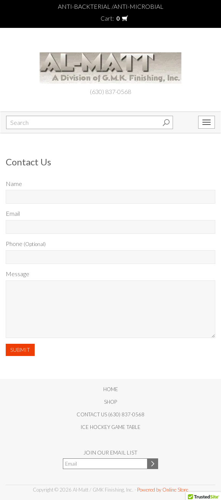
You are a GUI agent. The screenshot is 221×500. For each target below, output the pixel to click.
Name (14, 183)
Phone (26, 243)
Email (13, 213)
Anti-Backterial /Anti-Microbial (110, 6)
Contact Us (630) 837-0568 (110, 414)
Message (17, 273)
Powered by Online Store (162, 490)
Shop (110, 402)
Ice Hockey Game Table (111, 427)
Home (110, 389)
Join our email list (110, 452)
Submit (20, 349)
